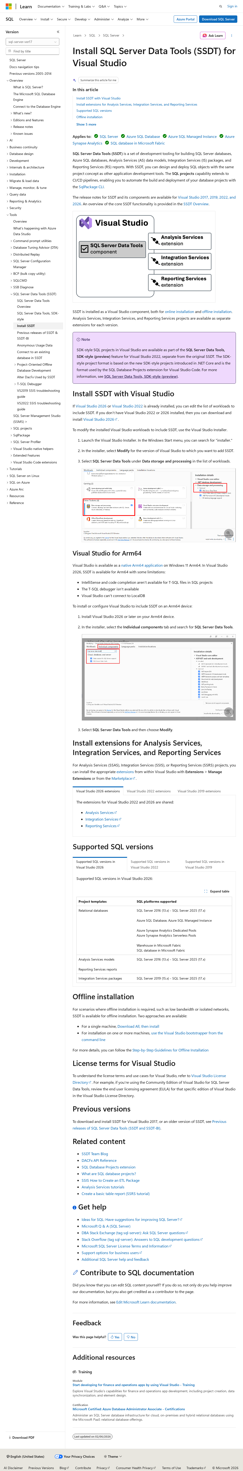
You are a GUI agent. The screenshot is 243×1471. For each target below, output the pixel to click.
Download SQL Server (218, 19)
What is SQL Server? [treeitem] (28, 87)
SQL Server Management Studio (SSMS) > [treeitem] (37, 418)
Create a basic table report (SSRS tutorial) (116, 1193)
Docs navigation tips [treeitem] (24, 67)
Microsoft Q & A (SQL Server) (106, 1225)
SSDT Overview (196, 203)
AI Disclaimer (13, 1468)
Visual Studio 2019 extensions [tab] (199, 791)
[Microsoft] (9, 6)
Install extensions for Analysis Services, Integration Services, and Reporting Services (136, 104)
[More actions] (231, 35)
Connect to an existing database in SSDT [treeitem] (33, 355)
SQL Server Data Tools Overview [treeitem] (33, 303)
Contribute (83, 1468)
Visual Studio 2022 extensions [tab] (149, 791)
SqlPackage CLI (91, 186)
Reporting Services (101, 825)
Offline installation (89, 117)
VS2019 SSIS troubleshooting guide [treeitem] (38, 393)
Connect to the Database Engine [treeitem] (37, 106)
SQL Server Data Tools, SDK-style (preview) (141, 376)
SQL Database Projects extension (109, 1166)
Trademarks (195, 1468)
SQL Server (111, 35)
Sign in (232, 6)
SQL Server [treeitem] (17, 60)
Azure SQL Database (143, 136)
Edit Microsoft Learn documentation (146, 1301)
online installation (179, 311)
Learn (77, 35)
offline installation (217, 311)
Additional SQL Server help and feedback (115, 1259)
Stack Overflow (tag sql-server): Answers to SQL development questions (141, 1239)
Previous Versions (41, 1468)
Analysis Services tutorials (103, 1186)
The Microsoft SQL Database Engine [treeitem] (34, 97)
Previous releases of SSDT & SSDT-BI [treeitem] (37, 335)
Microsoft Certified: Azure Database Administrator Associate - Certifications (129, 1409)
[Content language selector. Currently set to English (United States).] (25, 1456)
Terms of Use (171, 1468)
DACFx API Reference (99, 1160)
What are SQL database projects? (109, 1173)
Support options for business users (110, 1252)
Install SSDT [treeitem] (26, 325)
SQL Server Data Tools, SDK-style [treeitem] (38, 316)
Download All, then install (138, 1026)
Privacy (102, 1468)
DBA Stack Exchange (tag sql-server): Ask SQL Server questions (133, 1232)
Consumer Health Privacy (134, 1468)
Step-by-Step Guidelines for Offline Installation (170, 1049)
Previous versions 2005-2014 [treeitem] (30, 73)
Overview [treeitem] (20, 221)
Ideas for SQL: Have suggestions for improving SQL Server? (130, 1219)
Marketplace (122, 778)
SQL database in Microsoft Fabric (138, 142)
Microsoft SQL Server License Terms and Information (125, 1245)
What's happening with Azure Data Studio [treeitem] (34, 231)
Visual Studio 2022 (127, 405)
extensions (125, 771)
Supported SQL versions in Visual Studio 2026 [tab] (95, 864)
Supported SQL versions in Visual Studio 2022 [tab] (150, 864)
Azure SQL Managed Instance (192, 136)
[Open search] (220, 6)
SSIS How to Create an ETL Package (111, 1180)
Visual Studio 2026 (91, 405)
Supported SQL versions (94, 110)
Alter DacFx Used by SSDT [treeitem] (36, 377)
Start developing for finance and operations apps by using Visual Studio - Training (134, 1385)
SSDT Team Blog (95, 1153)
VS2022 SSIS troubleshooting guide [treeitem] (39, 406)
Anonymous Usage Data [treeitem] (34, 345)
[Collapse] (58, 32)
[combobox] (32, 42)
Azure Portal (186, 19)
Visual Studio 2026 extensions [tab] (98, 791)
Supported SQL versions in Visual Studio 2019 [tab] (204, 864)
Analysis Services (99, 812)
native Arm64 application (142, 565)
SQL (92, 35)
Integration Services (101, 819)
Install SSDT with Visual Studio (98, 98)
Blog (63, 1468)
